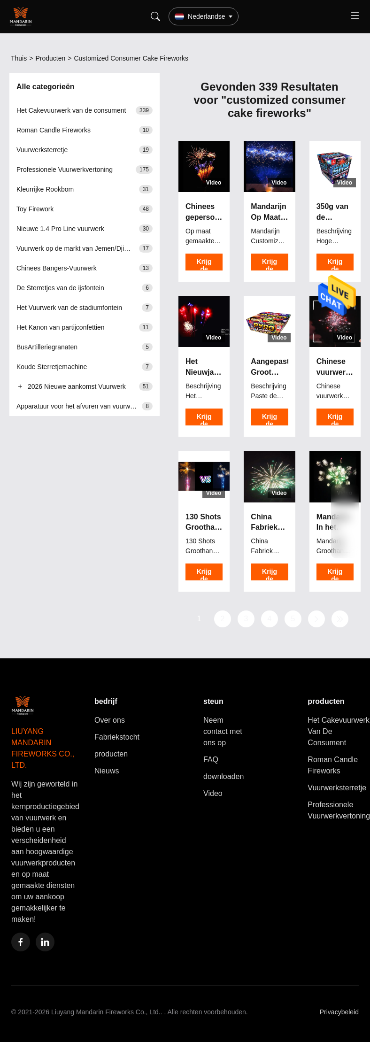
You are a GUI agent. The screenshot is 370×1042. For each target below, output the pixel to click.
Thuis (19, 58)
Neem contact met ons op (222, 731)
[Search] (155, 16)
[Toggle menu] (355, 16)
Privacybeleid (339, 1012)
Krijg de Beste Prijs (204, 264)
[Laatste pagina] (339, 618)
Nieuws (106, 771)
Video (213, 793)
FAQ (210, 760)
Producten (50, 58)
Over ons (109, 720)
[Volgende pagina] (316, 618)
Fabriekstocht (116, 737)
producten (111, 754)
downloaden (223, 776)
